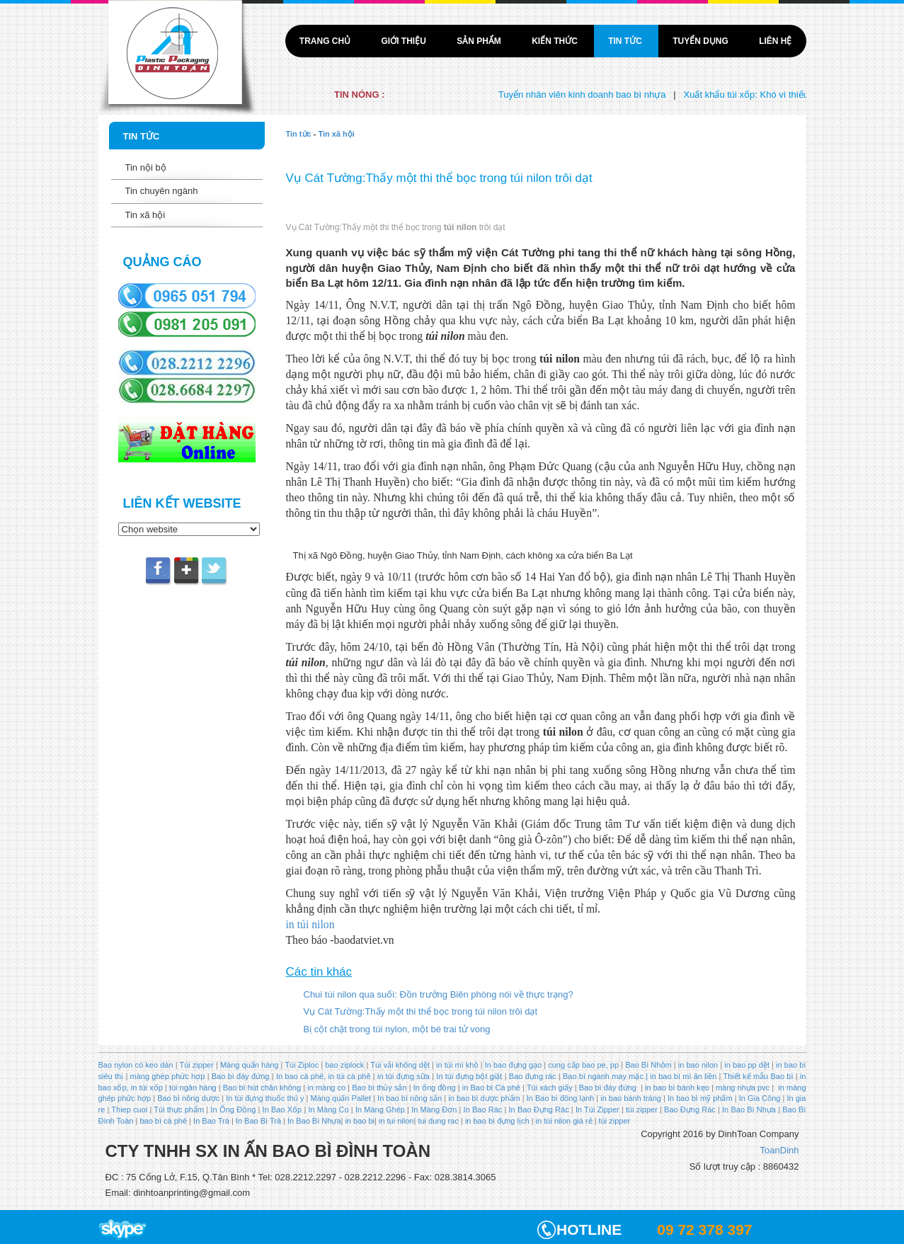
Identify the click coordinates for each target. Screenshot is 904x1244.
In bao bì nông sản (409, 1098)
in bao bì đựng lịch (497, 1121)
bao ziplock (344, 1065)
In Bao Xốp (282, 1109)
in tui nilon (396, 1121)
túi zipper (642, 1109)
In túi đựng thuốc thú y (265, 1098)
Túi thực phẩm (179, 1109)
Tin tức (626, 41)
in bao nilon (697, 1065)
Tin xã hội (145, 215)
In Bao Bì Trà (258, 1121)
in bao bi (359, 1121)
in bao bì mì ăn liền (682, 1076)
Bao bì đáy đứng (241, 1076)
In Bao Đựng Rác (537, 1109)
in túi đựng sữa (402, 1076)
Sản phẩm (480, 41)
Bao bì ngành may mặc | (604, 1076)
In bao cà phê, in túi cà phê (323, 1076)
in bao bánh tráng (629, 1098)
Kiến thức (556, 41)
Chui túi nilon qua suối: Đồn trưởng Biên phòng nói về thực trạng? (438, 994)
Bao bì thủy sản (379, 1087)
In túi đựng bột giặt (469, 1076)
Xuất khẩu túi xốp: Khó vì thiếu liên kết (777, 94)
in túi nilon (310, 924)
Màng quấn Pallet (341, 1098)
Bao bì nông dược (188, 1098)
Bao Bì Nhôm (648, 1065)
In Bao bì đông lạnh (560, 1098)
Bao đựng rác (532, 1076)
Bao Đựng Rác (690, 1109)
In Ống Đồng (233, 1109)
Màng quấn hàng (249, 1065)
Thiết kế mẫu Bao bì (759, 1076)
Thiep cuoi (129, 1109)
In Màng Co (328, 1109)
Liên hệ (775, 41)
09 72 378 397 (704, 1229)
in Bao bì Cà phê (491, 1087)
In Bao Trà (210, 1121)
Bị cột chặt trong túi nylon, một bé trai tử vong (397, 1029)
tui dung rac (439, 1121)
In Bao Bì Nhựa (749, 1109)
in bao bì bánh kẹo (677, 1087)
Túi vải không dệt (400, 1065)
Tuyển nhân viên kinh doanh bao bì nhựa (597, 94)
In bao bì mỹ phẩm (700, 1098)
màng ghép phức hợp (167, 1076)
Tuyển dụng (702, 41)
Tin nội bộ (145, 167)
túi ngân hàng (192, 1087)
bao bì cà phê (163, 1121)
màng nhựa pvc (742, 1087)
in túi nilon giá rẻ (564, 1121)
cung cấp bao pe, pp (583, 1065)
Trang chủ (326, 41)
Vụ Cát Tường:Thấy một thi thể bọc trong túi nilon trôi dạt (421, 1011)
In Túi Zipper (597, 1109)
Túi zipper (196, 1065)
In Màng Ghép (380, 1109)
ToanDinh (779, 1150)
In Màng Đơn (434, 1109)
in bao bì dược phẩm (484, 1098)
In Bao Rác (482, 1109)
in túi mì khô (457, 1065)
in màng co (325, 1087)
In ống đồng (433, 1087)
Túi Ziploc (301, 1065)
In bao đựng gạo (513, 1065)
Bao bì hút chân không (261, 1087)
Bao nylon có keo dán (137, 1065)
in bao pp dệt (745, 1065)
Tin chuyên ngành (161, 191)
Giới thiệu (404, 41)
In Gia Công (759, 1098)
